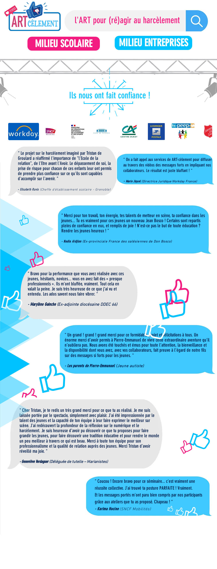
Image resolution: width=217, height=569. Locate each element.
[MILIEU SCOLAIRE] (63, 44)
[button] (23, 131)
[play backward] (13, 131)
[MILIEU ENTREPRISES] (153, 43)
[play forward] (206, 131)
